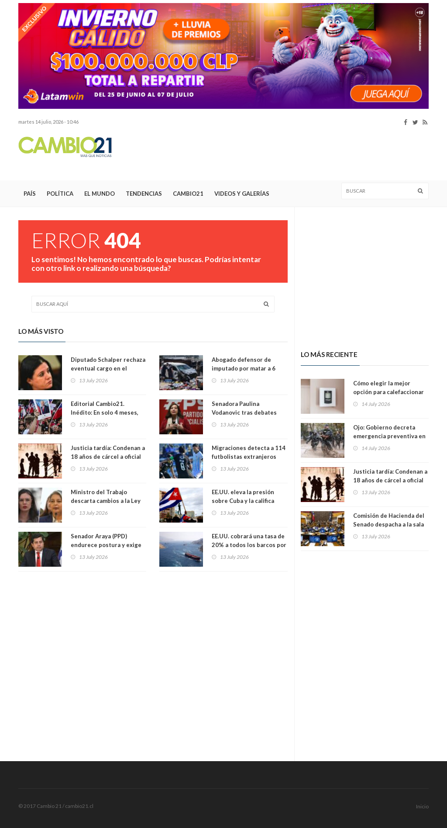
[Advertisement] (270, 153)
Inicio (422, 806)
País (30, 193)
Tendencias (144, 193)
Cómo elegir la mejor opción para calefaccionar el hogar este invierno (388, 392)
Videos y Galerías (241, 193)
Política (60, 193)
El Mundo (99, 193)
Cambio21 (188, 193)
